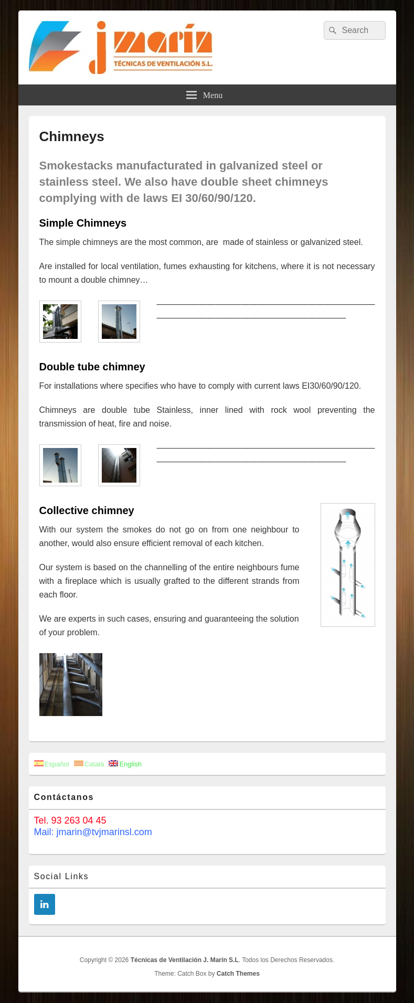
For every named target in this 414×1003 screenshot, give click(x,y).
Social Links (61, 876)
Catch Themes (238, 973)
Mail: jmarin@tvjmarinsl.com (93, 832)
